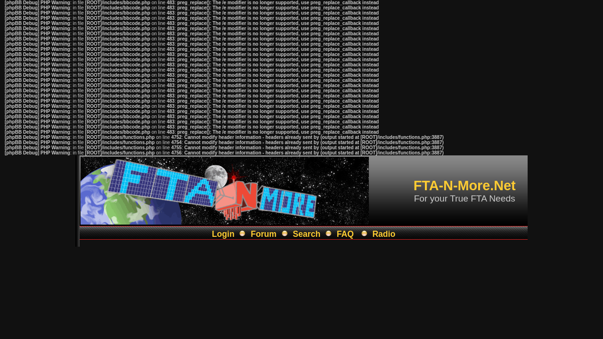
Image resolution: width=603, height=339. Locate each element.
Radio (383, 234)
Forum (264, 234)
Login (223, 234)
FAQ (345, 234)
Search (307, 234)
